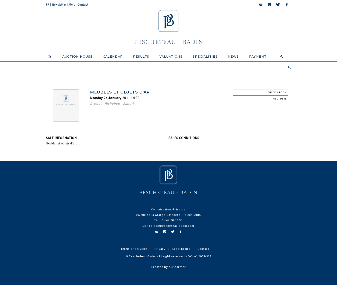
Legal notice (181, 249)
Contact (82, 4)
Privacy (160, 249)
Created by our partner (168, 267)
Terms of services (134, 249)
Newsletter (59, 4)
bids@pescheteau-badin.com (172, 226)
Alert (72, 4)
